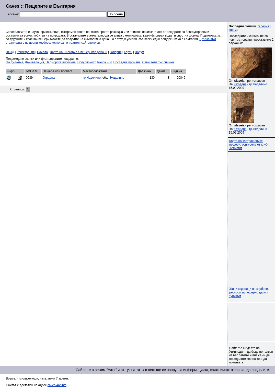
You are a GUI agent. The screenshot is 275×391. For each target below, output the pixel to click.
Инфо (10, 71)
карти (233, 30)
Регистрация (26, 52)
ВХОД (10, 52)
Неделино (117, 77)
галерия (263, 26)
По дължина (14, 62)
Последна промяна (127, 62)
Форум (139, 52)
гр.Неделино (92, 77)
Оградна (49, 77)
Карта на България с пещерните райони (78, 52)
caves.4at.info (57, 385)
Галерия (115, 52)
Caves (12, 6)
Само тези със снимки (158, 62)
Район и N (104, 62)
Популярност (86, 62)
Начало (42, 52)
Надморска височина (61, 62)
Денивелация (34, 62)
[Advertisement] (207, 10)
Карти (128, 52)
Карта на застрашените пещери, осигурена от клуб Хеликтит (248, 144)
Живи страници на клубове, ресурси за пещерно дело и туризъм (249, 292)
